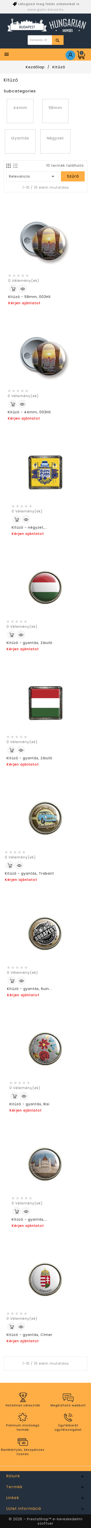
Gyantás (20, 138)
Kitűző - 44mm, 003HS (29, 412)
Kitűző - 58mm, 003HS (29, 296)
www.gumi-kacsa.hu (45, 9)
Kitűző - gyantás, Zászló (29, 642)
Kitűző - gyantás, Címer (29, 1334)
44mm (20, 108)
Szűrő (73, 176)
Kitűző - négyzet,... (29, 527)
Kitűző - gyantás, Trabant (29, 873)
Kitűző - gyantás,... (29, 1219)
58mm (55, 108)
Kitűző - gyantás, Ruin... (29, 988)
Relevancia (32, 176)
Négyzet (55, 138)
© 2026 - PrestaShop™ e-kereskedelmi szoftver (46, 1521)
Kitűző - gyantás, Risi (29, 1104)
